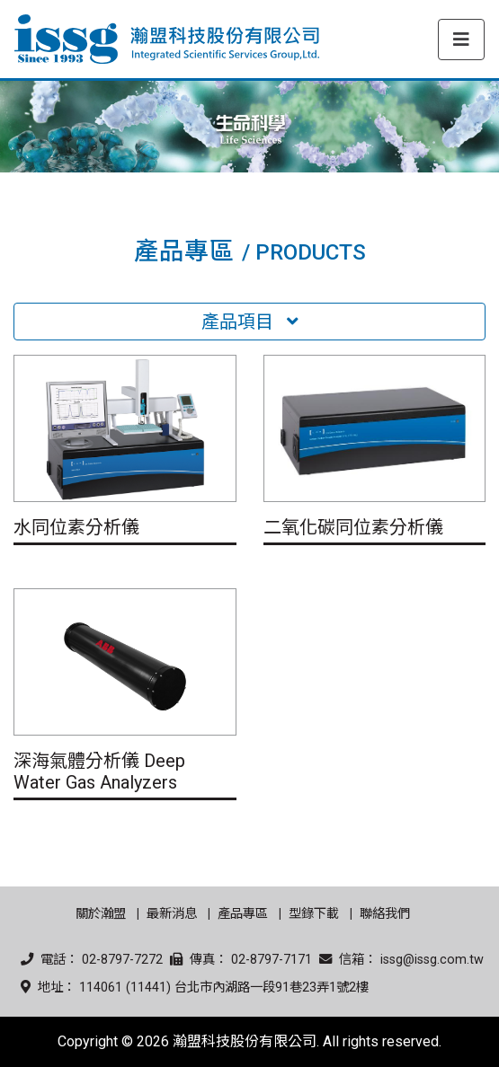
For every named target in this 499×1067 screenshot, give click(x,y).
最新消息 (172, 914)
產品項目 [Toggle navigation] (250, 321)
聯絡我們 (385, 914)
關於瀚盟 (101, 914)
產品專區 (243, 914)
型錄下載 (314, 914)
